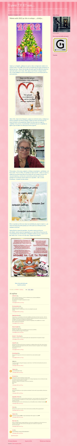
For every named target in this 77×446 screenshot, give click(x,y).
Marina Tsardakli (15, 326)
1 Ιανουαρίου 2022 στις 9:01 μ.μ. (17, 393)
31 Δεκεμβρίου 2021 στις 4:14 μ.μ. (18, 311)
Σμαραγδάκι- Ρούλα (15, 396)
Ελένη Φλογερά (15, 353)
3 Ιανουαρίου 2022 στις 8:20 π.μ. (17, 433)
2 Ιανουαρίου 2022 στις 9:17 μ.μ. (17, 426)
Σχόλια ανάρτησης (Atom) (16, 443)
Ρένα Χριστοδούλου (15, 306)
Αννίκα (13, 388)
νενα (13, 430)
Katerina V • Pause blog (16, 336)
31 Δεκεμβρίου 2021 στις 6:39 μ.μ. (18, 339)
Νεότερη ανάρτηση (12, 441)
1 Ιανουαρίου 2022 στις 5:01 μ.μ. (17, 372)
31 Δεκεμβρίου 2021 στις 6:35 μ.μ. (18, 332)
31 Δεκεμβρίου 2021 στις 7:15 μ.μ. (18, 357)
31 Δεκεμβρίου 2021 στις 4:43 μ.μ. (18, 323)
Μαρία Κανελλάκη (15, 315)
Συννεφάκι (14, 376)
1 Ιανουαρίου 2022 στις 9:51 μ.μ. (17, 403)
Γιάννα (13, 407)
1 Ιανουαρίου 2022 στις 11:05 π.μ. (18, 365)
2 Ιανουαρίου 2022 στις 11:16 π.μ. (18, 410)
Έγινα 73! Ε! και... (21, 5)
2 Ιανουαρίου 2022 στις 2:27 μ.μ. (17, 417)
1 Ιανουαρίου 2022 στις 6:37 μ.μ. (17, 385)
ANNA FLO (14, 295)
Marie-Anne (14, 420)
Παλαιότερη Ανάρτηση (45, 441)
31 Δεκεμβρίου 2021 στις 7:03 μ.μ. (18, 349)
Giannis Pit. (14, 342)
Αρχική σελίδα (28, 441)
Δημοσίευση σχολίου (14, 435)
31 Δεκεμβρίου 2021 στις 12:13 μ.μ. (18, 302)
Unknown (14, 369)
